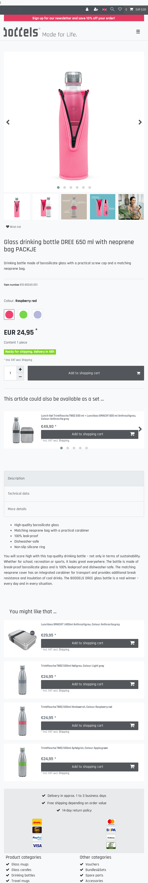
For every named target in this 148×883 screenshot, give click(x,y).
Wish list (13, 227)
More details (17, 509)
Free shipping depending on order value (76, 803)
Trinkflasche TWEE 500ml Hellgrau (72, 666)
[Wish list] (120, 9)
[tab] (74, 478)
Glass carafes (21, 870)
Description (16, 478)
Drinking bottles (23, 875)
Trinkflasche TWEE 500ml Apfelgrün (74, 748)
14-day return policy (77, 810)
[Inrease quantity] (20, 369)
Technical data (18, 493)
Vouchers (92, 864)
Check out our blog (11, 8)
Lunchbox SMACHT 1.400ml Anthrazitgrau (80, 624)
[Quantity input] (10, 373)
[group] (22, 638)
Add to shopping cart (104, 373)
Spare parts (94, 875)
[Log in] (87, 9)
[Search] (112, 9)
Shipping (26, 360)
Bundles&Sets (96, 870)
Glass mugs (20, 864)
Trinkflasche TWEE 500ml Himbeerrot (76, 707)
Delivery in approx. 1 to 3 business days (77, 795)
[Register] (96, 9)
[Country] (104, 9)
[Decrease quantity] (20, 376)
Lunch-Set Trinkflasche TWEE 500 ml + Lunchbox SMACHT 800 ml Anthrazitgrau (88, 417)
